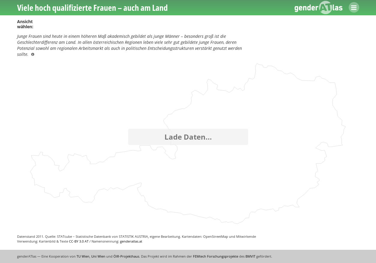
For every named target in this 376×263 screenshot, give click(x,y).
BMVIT (250, 256)
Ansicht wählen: (25, 24)
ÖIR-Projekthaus (126, 256)
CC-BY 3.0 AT (79, 241)
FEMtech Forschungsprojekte (215, 256)
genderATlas (318, 7)
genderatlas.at (131, 241)
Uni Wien (98, 256)
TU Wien (83, 256)
